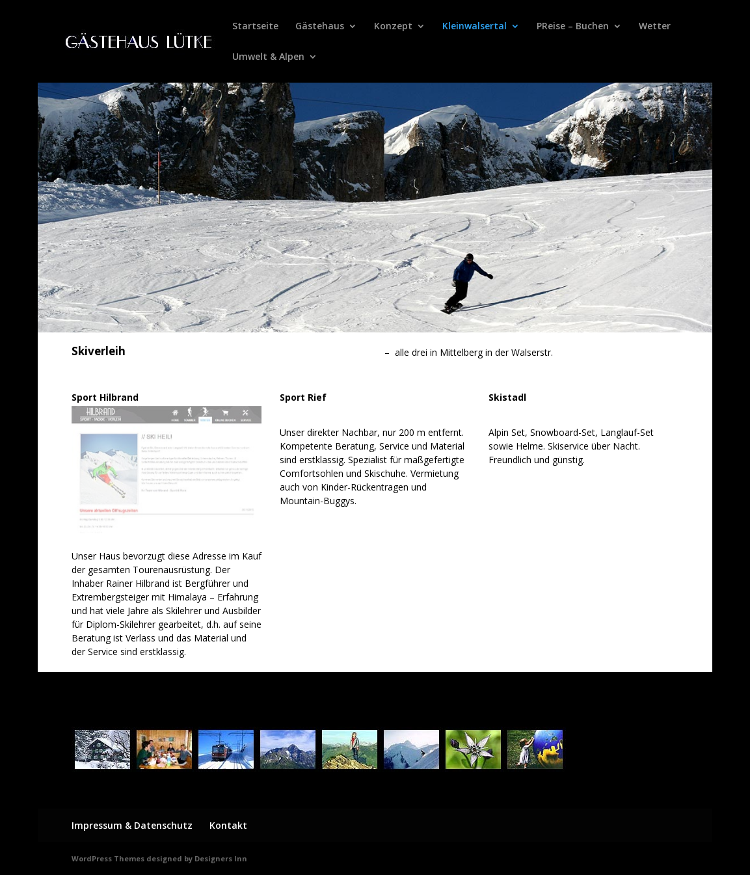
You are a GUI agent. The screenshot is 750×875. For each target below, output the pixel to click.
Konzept (393, 26)
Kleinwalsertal (474, 26)
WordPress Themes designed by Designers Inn (159, 858)
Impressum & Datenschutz (132, 825)
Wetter (655, 26)
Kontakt (228, 825)
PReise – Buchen (573, 26)
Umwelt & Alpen (268, 57)
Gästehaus (319, 26)
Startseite (255, 26)
